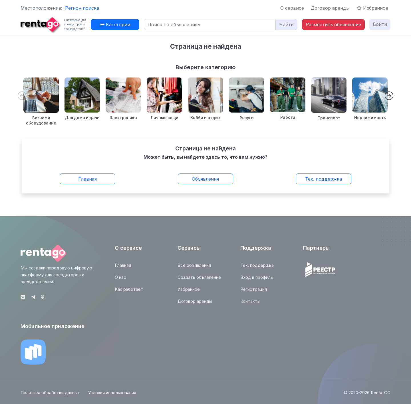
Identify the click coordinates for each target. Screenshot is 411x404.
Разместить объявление (333, 24)
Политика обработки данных (50, 394)
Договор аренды (330, 8)
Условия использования (112, 394)
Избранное (372, 8)
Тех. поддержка (323, 179)
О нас (120, 279)
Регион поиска (82, 8)
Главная (87, 179)
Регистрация (253, 291)
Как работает (129, 291)
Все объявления (194, 267)
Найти (286, 24)
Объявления (205, 179)
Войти (380, 24)
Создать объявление (199, 279)
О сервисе (292, 8)
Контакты (250, 303)
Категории (115, 24)
